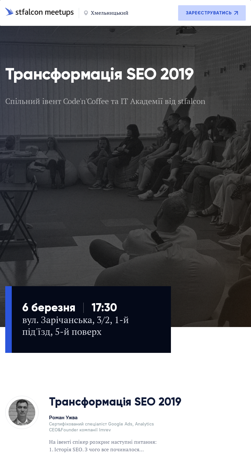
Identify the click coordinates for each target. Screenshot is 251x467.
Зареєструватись (212, 13)
